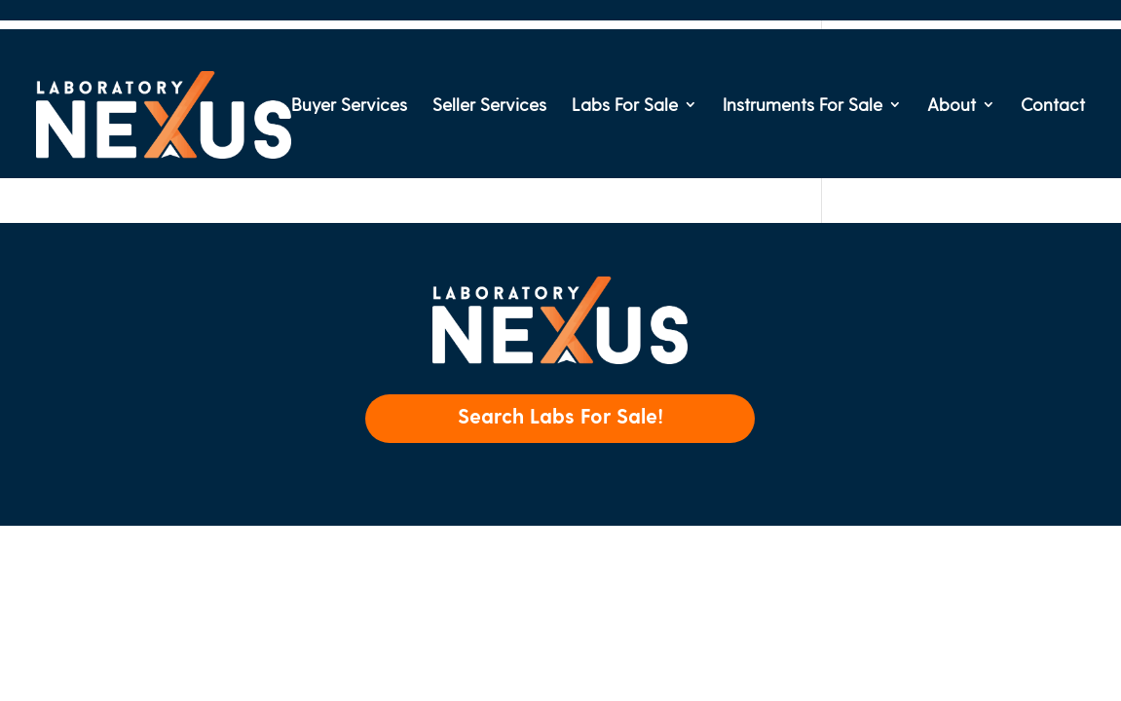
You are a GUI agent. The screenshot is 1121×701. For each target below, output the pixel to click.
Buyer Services (349, 105)
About (951, 105)
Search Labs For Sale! (560, 415)
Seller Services (489, 105)
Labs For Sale (625, 105)
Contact (1053, 105)
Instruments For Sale (802, 105)
